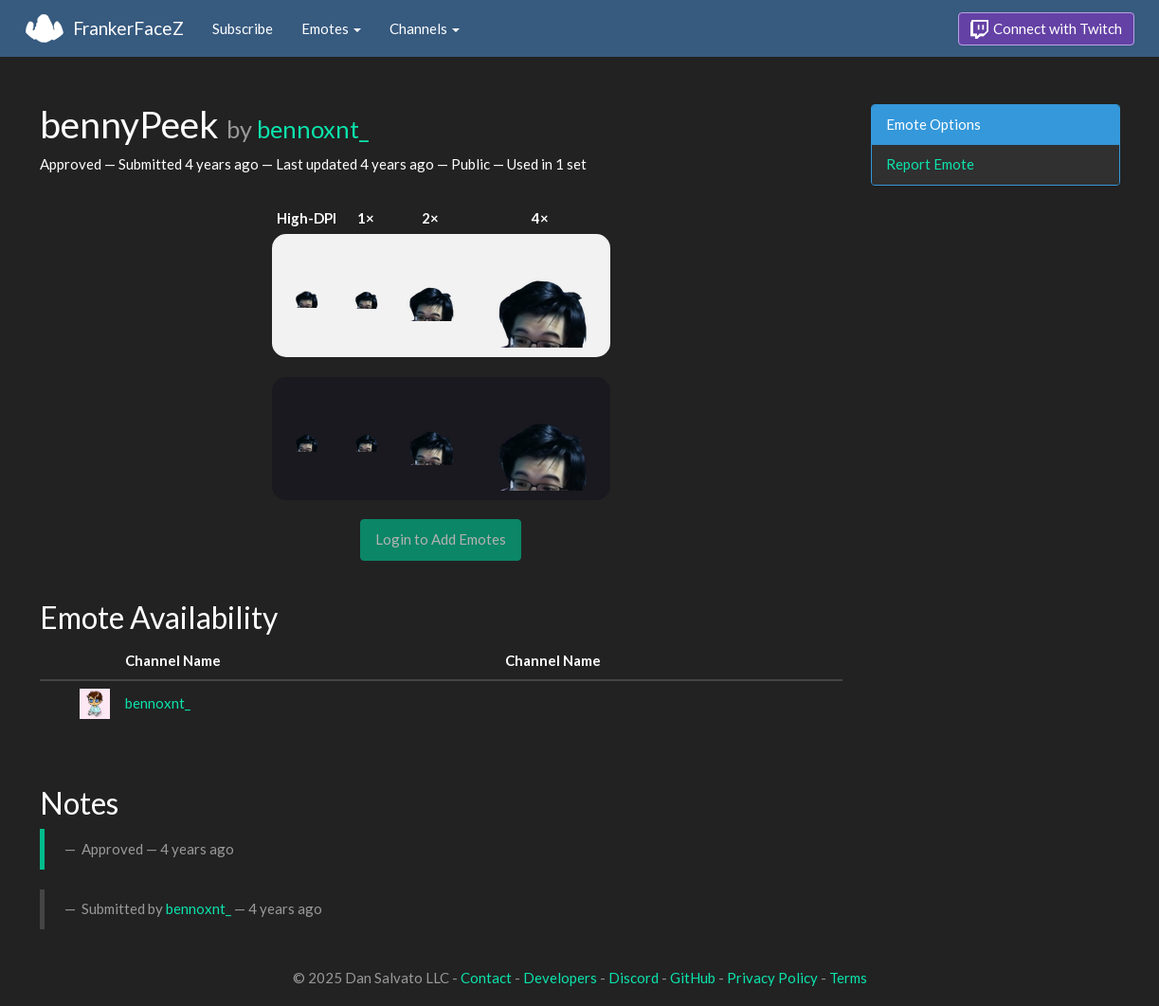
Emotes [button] (331, 28)
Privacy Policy (772, 977)
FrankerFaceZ (128, 28)
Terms (848, 977)
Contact (486, 977)
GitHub (692, 977)
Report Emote (930, 163)
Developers (560, 977)
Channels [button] (424, 28)
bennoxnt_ (313, 129)
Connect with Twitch (1046, 29)
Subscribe (242, 28)
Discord (633, 977)
